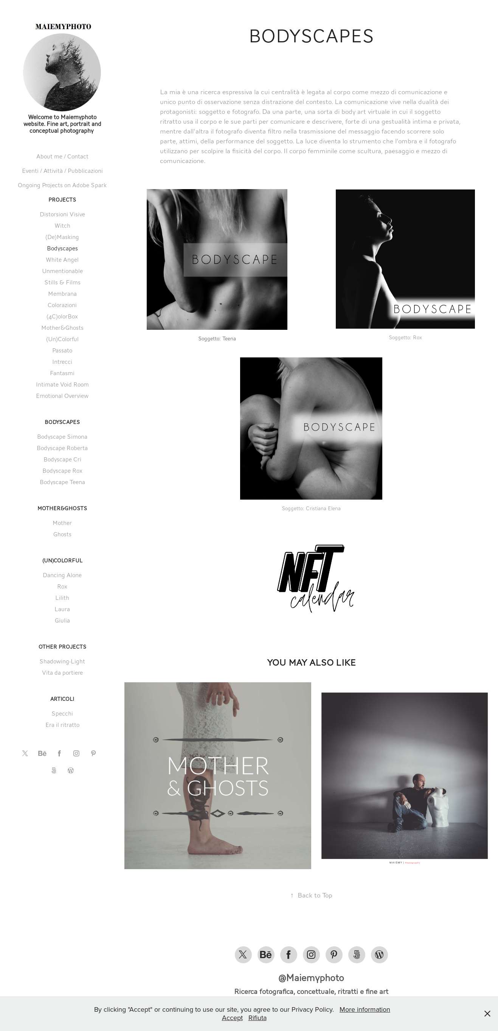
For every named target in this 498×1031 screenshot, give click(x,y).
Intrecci (62, 362)
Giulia (62, 620)
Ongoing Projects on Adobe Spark (62, 185)
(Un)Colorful (62, 339)
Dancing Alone (62, 575)
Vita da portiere (62, 673)
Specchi (62, 713)
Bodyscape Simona (62, 437)
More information (365, 1009)
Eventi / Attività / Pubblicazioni (62, 171)
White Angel (62, 260)
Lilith (62, 598)
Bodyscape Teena (62, 482)
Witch (62, 225)
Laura (62, 609)
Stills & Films (62, 282)
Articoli (62, 699)
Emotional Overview (62, 396)
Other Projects (62, 647)
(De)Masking (62, 237)
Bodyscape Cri (62, 459)
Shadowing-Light (62, 661)
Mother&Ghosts (62, 328)
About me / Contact (62, 156)
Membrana (62, 294)
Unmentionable (62, 271)
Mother (62, 523)
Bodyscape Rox (62, 471)
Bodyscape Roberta (62, 448)
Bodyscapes (62, 248)
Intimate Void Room (62, 384)
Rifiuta (257, 1017)
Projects (62, 200)
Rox (62, 586)
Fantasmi (62, 373)
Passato (62, 350)
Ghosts (62, 534)
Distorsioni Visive (62, 214)
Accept (232, 1017)
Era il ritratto (62, 725)
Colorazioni (62, 305)
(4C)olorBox (62, 316)
